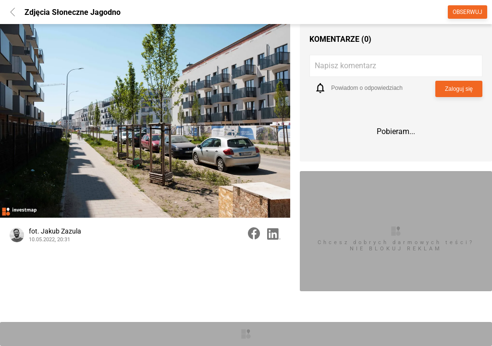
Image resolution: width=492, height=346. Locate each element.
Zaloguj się (459, 89)
